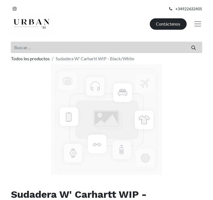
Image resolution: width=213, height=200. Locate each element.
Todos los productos (30, 58)
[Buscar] (193, 47)
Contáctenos (168, 23)
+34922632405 (188, 8)
